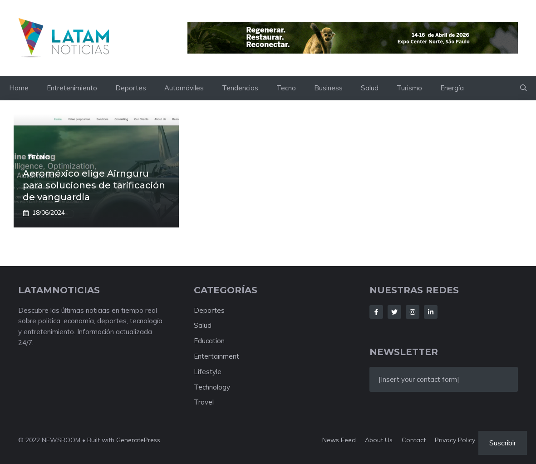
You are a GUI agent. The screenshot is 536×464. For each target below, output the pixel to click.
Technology (212, 387)
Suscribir (502, 442)
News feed (339, 440)
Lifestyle (207, 371)
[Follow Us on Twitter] (394, 312)
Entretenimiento (72, 88)
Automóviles (184, 88)
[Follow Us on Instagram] (412, 312)
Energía (452, 88)
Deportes (130, 88)
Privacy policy (455, 440)
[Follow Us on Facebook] (376, 312)
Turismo (409, 88)
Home (19, 88)
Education (209, 340)
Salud (370, 88)
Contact (414, 440)
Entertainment (216, 356)
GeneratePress (138, 440)
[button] (523, 88)
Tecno (286, 88)
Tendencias (240, 88)
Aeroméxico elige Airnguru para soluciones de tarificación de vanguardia (94, 185)
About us (379, 440)
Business (328, 88)
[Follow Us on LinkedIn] (431, 312)
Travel (204, 402)
